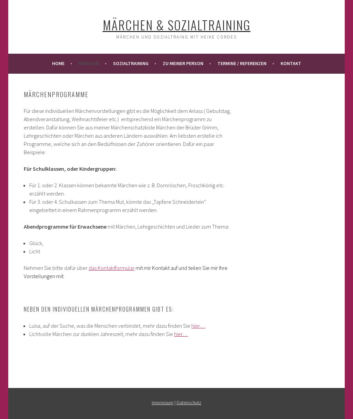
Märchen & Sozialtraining (177, 24)
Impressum (162, 402)
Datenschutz (188, 402)
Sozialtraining (131, 63)
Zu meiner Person (183, 63)
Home (58, 63)
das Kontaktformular (111, 267)
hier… (198, 325)
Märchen (89, 63)
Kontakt (291, 63)
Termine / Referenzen (242, 63)
